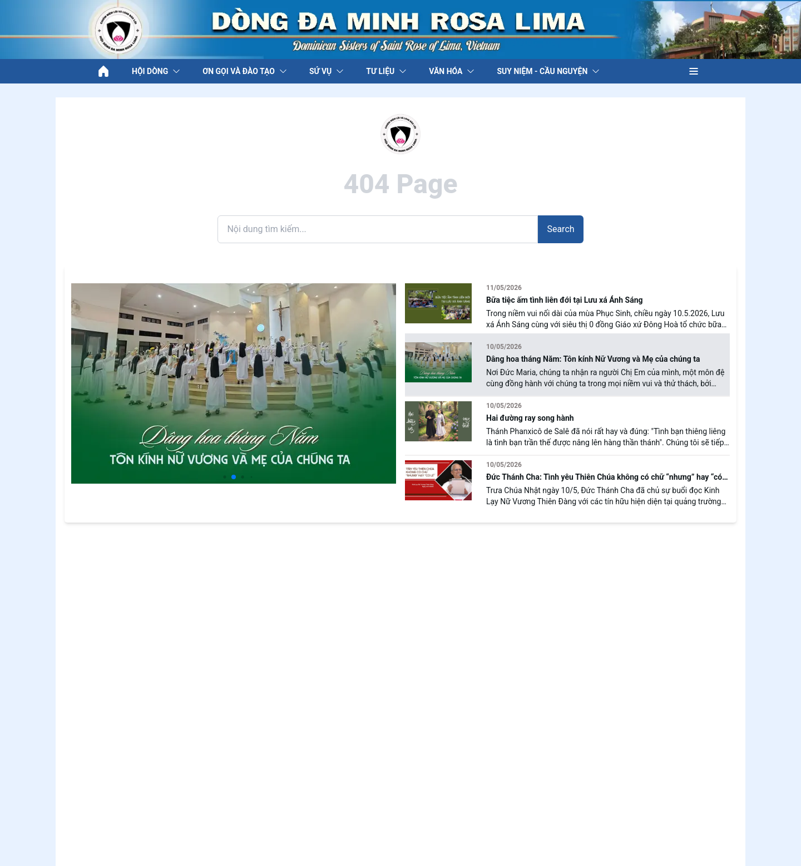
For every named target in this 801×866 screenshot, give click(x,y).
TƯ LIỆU (386, 71)
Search (560, 229)
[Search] (377, 229)
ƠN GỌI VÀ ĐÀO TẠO (244, 71)
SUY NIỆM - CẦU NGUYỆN (548, 71)
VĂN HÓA (451, 71)
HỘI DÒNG (156, 71)
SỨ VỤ (326, 71)
